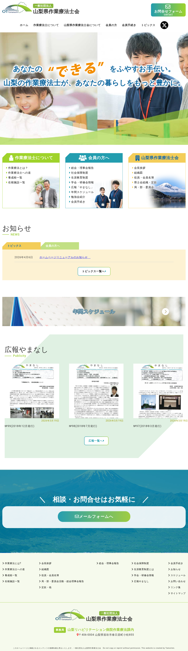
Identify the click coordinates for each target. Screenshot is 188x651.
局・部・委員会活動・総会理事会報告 (61, 581)
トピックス (148, 25)
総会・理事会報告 (81, 167)
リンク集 (174, 587)
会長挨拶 (139, 167)
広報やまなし (140, 581)
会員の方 (111, 25)
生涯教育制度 (78, 177)
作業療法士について (46, 25)
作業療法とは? (11, 563)
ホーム (24, 25)
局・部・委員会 (143, 187)
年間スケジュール (81, 192)
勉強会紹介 (77, 196)
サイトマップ (177, 593)
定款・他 (45, 587)
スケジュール (177, 575)
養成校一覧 (14, 177)
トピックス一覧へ (93, 271)
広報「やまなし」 (81, 187)
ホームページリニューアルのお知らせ (65, 257)
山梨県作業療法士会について (82, 25)
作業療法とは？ (17, 167)
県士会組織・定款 (144, 182)
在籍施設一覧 (15, 182)
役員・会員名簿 (143, 177)
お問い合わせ (177, 581)
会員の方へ (53, 245)
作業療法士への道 (18, 172)
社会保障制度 (78, 172)
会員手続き (129, 25)
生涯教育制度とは (143, 569)
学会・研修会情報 (81, 182)
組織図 (137, 172)
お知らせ (174, 569)
